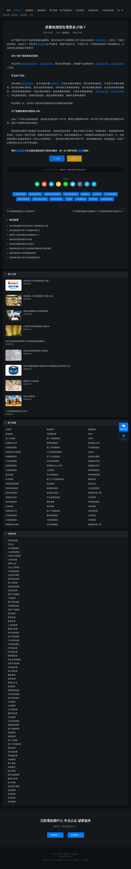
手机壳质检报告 (71, 196)
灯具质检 (97, 196)
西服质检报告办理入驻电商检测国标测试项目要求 (30, 251)
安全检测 (9, 477)
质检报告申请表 (12, 527)
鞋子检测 (53, 10)
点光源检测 (12, 712)
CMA (90, 436)
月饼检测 (92, 522)
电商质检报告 (11, 468)
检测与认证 (12, 685)
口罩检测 (11, 600)
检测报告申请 (94, 468)
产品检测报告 (11, 463)
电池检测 (11, 735)
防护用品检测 (13, 777)
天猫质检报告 (11, 472)
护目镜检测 (12, 650)
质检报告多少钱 (94, 495)
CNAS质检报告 (11, 490)
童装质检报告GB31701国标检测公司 (24, 233)
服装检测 (41, 10)
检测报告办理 (11, 445)
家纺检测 (11, 623)
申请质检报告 (94, 504)
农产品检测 (12, 585)
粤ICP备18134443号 (65, 859)
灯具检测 (80, 10)
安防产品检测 (13, 612)
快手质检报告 (13, 635)
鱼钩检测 (11, 804)
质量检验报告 (11, 459)
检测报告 (29, 10)
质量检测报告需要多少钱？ (65, 30)
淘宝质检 (50, 509)
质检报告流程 (11, 499)
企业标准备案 (13, 577)
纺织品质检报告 (40, 201)
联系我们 (55, 837)
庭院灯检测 (12, 631)
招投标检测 (12, 658)
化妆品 (91, 454)
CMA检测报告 (11, 495)
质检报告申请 (94, 463)
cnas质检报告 (14, 554)
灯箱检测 (11, 708)
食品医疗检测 (13, 789)
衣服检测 (11, 762)
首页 (9, 10)
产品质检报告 (99, 42)
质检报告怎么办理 (54, 468)
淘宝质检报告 (11, 504)
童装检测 (11, 739)
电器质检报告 (23, 201)
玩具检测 (9, 509)
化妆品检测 (93, 513)
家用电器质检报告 (29, 66)
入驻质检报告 (94, 490)
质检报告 (65, 4)
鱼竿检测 (11, 800)
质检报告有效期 (12, 486)
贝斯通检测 (21, 153)
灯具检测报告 (11, 522)
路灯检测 (11, 773)
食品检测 (11, 792)
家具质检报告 (102, 66)
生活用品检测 (13, 723)
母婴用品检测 (13, 692)
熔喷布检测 (12, 716)
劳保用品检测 (13, 589)
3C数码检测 (13, 543)
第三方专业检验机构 (55, 481)
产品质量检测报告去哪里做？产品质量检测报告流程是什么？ (98, 213)
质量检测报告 (27, 85)
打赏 (74, 161)
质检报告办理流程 (13, 454)
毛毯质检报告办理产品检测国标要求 (24, 260)
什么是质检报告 (53, 499)
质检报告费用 (94, 459)
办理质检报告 (11, 450)
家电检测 (92, 481)
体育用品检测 (13, 581)
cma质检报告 (13, 550)
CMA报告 (92, 509)
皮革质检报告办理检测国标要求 (22, 255)
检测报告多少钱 (94, 527)
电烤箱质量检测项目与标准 (20, 242)
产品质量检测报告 (54, 454)
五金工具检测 (13, 570)
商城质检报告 (52, 490)
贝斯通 (80, 153)
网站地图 (74, 856)
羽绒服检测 (12, 758)
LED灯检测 (12, 562)
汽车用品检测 (13, 696)
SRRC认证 (12, 566)
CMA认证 (92, 486)
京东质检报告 (52, 477)
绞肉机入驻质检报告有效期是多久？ (24, 237)
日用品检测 (92, 10)
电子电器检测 (65, 10)
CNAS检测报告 (53, 463)
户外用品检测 (107, 10)
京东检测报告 (52, 527)
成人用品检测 (13, 639)
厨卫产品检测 (13, 596)
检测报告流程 (52, 495)
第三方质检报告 (53, 459)
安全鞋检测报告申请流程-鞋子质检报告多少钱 (28, 228)
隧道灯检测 (12, 781)
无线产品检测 (13, 666)
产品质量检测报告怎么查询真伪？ (21, 213)
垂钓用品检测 (13, 604)
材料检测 (11, 681)
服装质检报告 (52, 518)
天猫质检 (50, 472)
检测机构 (92, 432)
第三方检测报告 (53, 450)
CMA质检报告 (94, 477)
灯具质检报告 (46, 66)
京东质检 (9, 481)
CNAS (90, 441)
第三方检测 (10, 441)
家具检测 (11, 616)
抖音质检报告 (13, 646)
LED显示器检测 (14, 558)
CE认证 (11, 547)
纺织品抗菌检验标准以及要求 (21, 246)
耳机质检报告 (102, 93)
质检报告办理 (94, 445)
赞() (57, 161)
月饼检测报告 (52, 522)
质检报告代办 (11, 513)
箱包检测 (11, 750)
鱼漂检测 (11, 796)
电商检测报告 (94, 472)
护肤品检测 (12, 654)
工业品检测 (12, 627)
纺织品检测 (12, 754)
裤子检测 (11, 765)
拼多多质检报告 (14, 662)
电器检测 (50, 486)
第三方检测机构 (53, 441)
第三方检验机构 (53, 513)
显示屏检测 (12, 673)
